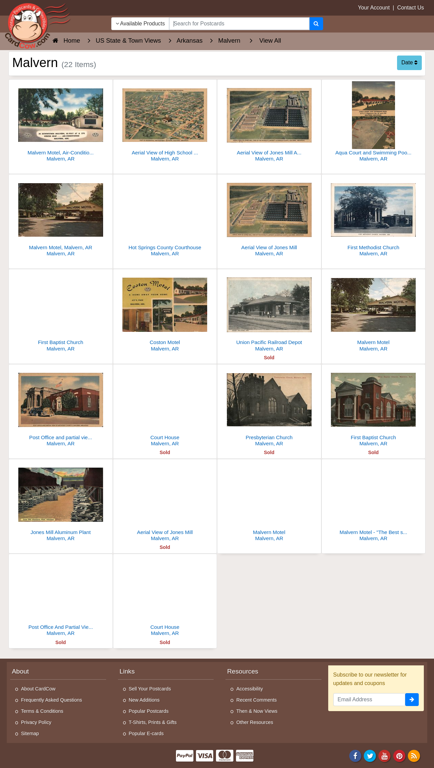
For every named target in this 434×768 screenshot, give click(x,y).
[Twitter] (370, 755)
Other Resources (254, 722)
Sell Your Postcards (150, 688)
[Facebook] (355, 755)
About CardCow (38, 688)
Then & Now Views (256, 711)
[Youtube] (385, 755)
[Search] (316, 23)
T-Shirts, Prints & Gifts (153, 722)
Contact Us (410, 7)
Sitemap (30, 733)
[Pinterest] (399, 755)
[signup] (412, 699)
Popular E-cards (146, 733)
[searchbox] (239, 23)
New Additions (144, 700)
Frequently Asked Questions (51, 700)
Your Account (374, 7)
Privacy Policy (36, 722)
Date (409, 62)
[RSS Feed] (414, 755)
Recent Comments (256, 700)
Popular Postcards (149, 711)
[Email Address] (369, 699)
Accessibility (249, 688)
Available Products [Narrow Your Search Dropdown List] (140, 23)
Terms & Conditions (42, 711)
